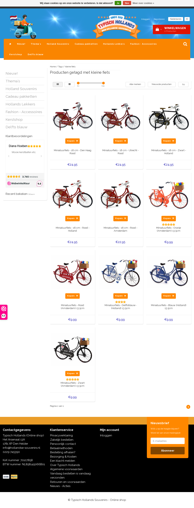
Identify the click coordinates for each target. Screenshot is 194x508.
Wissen (31, 194)
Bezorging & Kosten (63, 456)
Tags (60, 66)
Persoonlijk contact (63, 444)
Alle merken (135, 84)
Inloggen (145, 19)
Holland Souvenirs (58, 44)
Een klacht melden (62, 460)
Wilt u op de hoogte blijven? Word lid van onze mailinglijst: (166, 430)
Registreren (159, 19)
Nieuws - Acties (60, 486)
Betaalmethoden (61, 448)
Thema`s (36, 44)
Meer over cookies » (143, 3)
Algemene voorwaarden (66, 469)
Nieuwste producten (162, 84)
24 (183, 84)
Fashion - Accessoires (143, 44)
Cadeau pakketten (86, 44)
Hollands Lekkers (114, 44)
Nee (127, 3)
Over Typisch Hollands (65, 465)
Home (53, 66)
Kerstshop (15, 54)
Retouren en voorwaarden (67, 482)
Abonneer (167, 450)
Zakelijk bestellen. (62, 439)
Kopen (72, 141)
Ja (118, 3)
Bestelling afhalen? (62, 452)
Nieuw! (21, 44)
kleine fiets (70, 66)
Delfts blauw (35, 54)
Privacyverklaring (61, 435)
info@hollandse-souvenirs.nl (21, 447)
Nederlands (175, 19)
